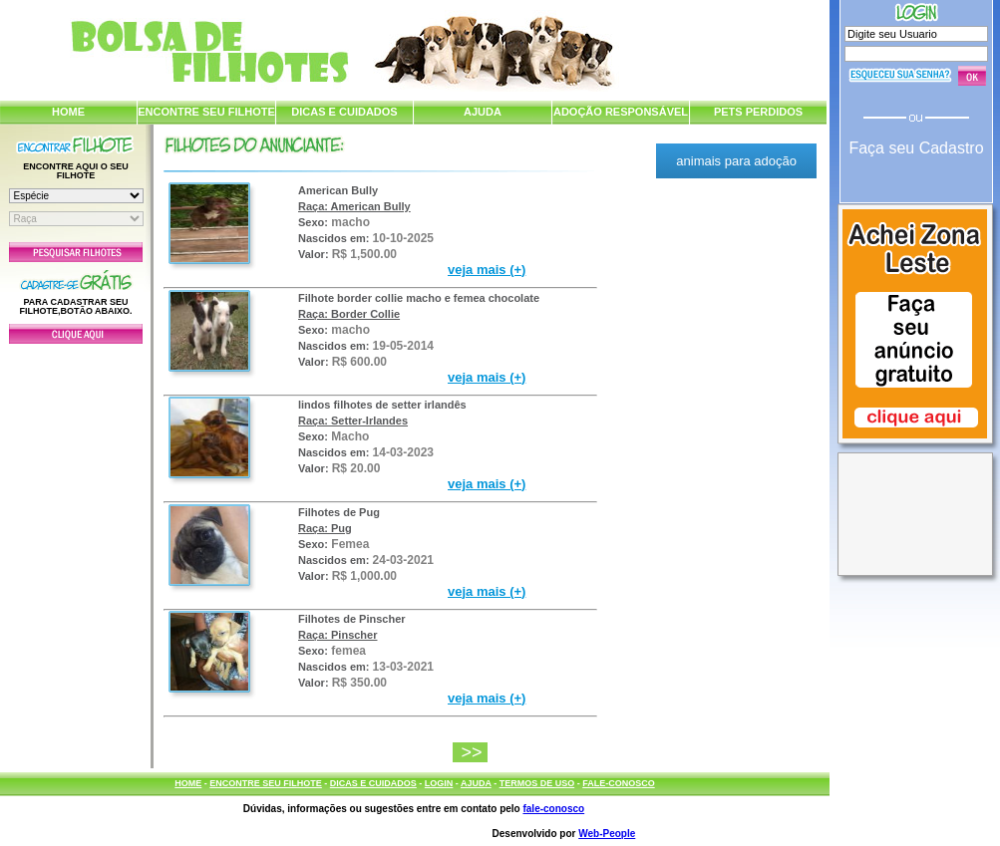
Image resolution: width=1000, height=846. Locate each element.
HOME (68, 112)
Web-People (606, 833)
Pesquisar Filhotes (76, 252)
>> (474, 752)
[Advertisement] (76, 551)
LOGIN (439, 783)
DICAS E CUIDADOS (344, 112)
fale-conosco (553, 808)
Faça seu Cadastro (915, 148)
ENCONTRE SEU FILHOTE (206, 112)
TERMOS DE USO (537, 783)
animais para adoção (736, 160)
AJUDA (482, 112)
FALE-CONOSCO (618, 783)
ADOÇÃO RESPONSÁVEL (620, 112)
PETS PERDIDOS (758, 112)
